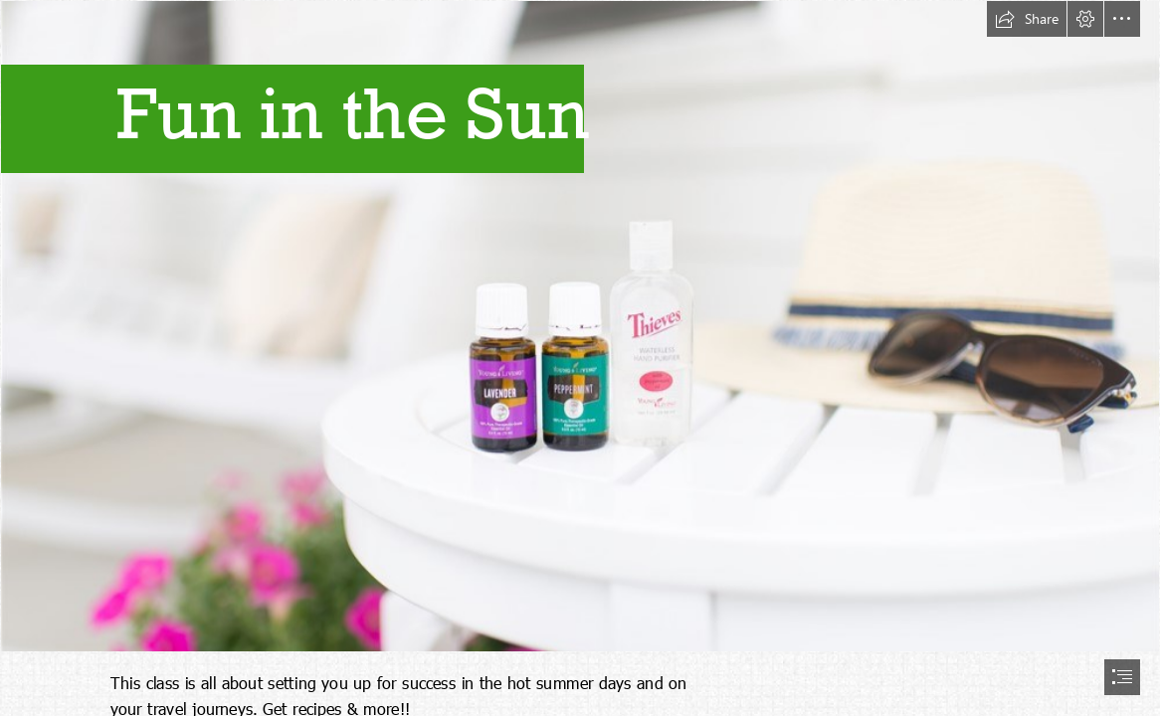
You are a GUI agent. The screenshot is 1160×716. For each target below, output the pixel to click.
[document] (580, 358)
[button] (1026, 19)
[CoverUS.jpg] (580, 326)
